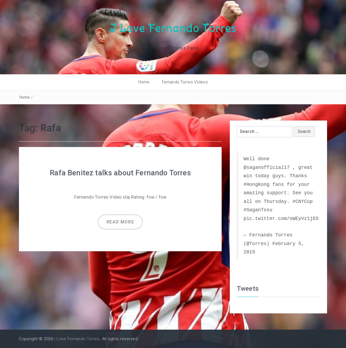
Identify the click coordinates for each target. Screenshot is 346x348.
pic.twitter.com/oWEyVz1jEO (281, 218)
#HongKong (257, 184)
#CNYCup (302, 201)
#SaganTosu (258, 210)
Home (144, 82)
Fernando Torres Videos (185, 82)
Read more (120, 221)
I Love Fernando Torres (173, 28)
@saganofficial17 (267, 167)
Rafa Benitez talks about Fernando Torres (120, 172)
